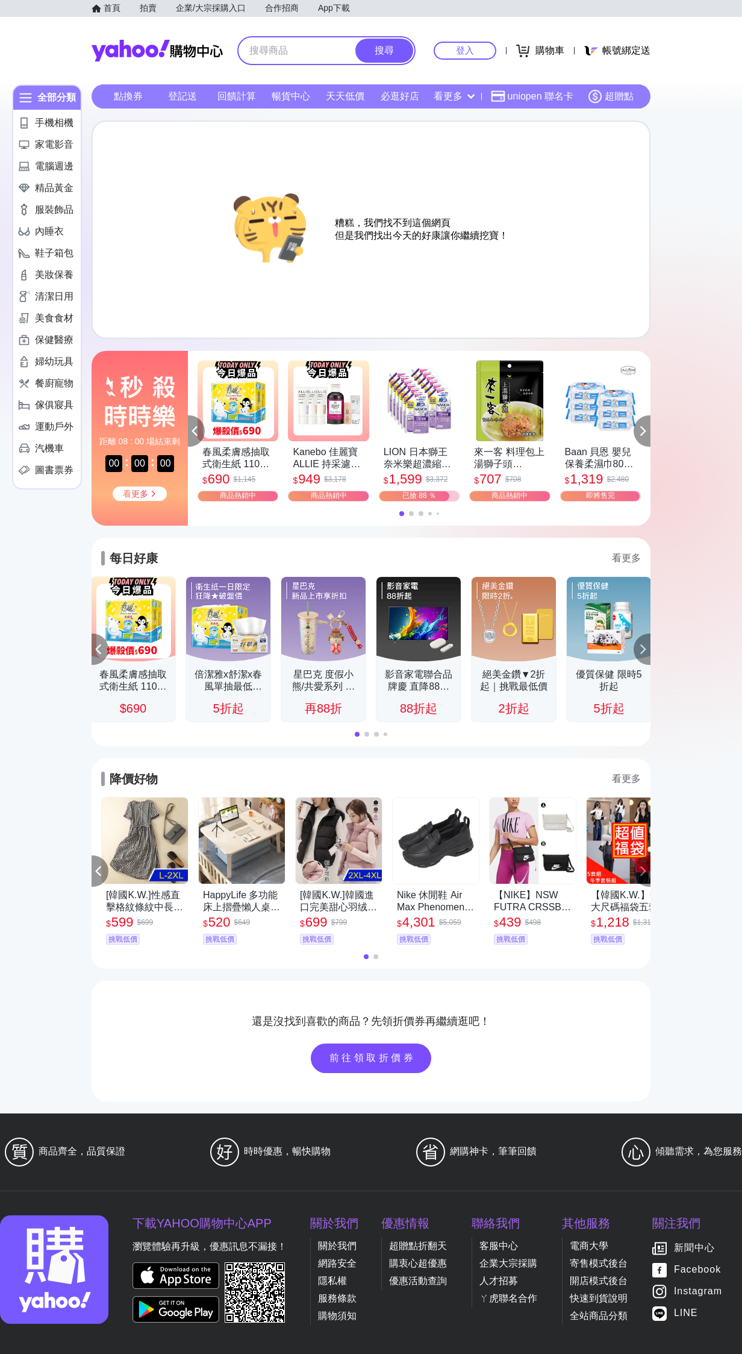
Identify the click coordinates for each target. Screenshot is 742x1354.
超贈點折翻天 (418, 1246)
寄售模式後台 (599, 1263)
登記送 (182, 96)
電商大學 (589, 1246)
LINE (686, 1313)
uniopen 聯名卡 (532, 96)
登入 (465, 50)
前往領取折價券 (372, 1058)
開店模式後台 (599, 1281)
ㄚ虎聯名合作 (508, 1298)
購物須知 (337, 1316)
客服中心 (498, 1246)
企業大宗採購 (508, 1263)
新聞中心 (694, 1248)
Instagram (698, 1291)
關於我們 (337, 1246)
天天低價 (345, 96)
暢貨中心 (291, 96)
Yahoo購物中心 (157, 50)
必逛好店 (400, 96)
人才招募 (498, 1281)
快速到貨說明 (599, 1298)
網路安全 (337, 1263)
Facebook (697, 1270)
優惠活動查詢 (418, 1281)
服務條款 (337, 1298)
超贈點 (611, 96)
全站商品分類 (599, 1316)
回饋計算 (236, 96)
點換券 (128, 96)
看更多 (454, 96)
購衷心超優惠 (418, 1263)
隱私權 (332, 1281)
